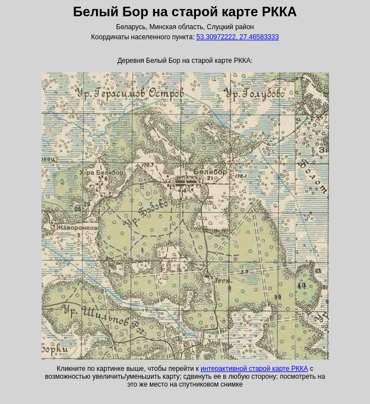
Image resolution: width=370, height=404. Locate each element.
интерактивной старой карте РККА (254, 369)
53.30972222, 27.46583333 (238, 37)
